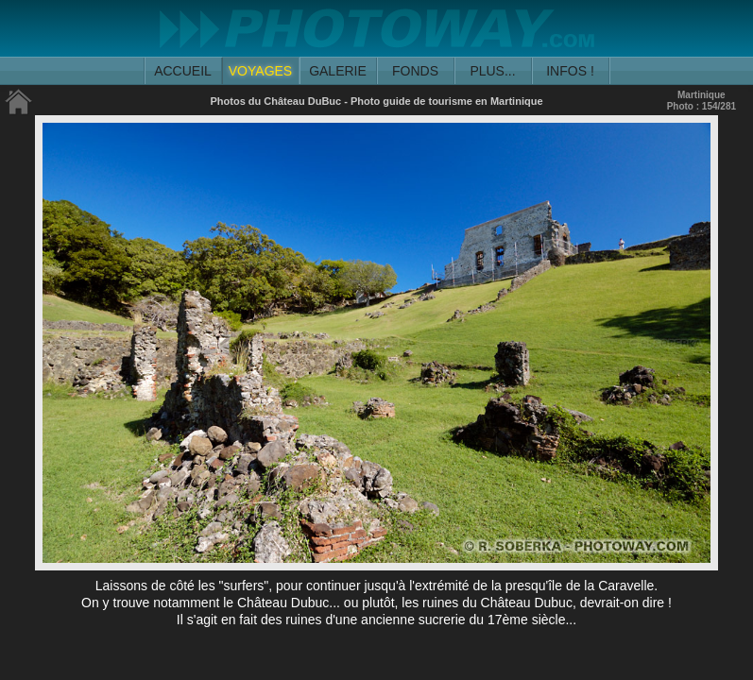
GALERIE (338, 70)
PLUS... (492, 70)
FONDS (415, 70)
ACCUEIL (183, 70)
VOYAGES (260, 70)
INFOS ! (570, 70)
